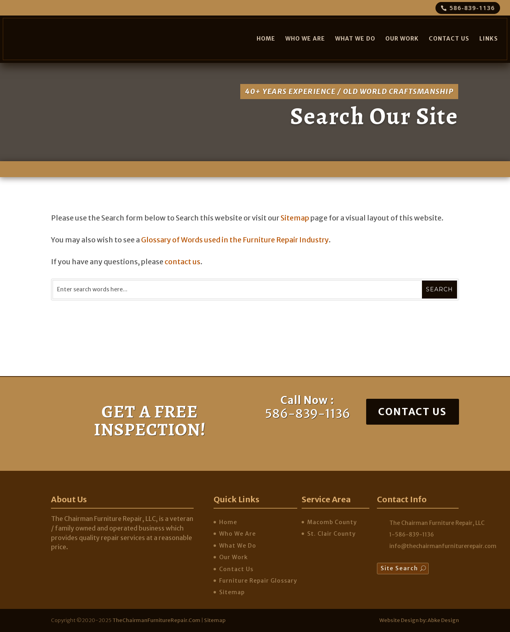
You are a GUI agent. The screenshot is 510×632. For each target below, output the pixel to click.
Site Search (399, 568)
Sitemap (294, 217)
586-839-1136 (472, 8)
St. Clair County (331, 533)
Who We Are (305, 38)
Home (266, 38)
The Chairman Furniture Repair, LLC (436, 523)
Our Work (402, 38)
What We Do (355, 38)
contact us (182, 261)
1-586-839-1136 (411, 534)
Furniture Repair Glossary (258, 580)
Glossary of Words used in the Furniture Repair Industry (235, 239)
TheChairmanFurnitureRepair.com (156, 620)
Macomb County (332, 522)
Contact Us (449, 38)
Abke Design (443, 620)
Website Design (399, 620)
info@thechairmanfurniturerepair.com (442, 546)
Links (488, 38)
